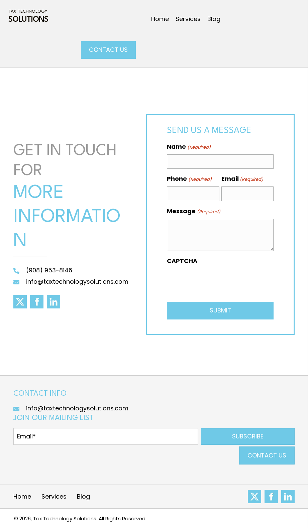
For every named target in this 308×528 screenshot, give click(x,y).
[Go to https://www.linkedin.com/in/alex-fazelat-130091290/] (53, 301)
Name (188, 146)
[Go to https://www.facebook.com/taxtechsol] (36, 301)
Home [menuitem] (22, 496)
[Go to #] (254, 496)
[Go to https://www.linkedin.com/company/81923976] (288, 496)
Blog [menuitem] (83, 496)
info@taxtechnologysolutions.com (77, 281)
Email (242, 178)
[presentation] (218, 281)
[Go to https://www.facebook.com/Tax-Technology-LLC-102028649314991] (271, 496)
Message (193, 211)
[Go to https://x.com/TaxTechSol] (20, 301)
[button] (248, 436)
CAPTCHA (182, 261)
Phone (189, 178)
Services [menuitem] (54, 496)
